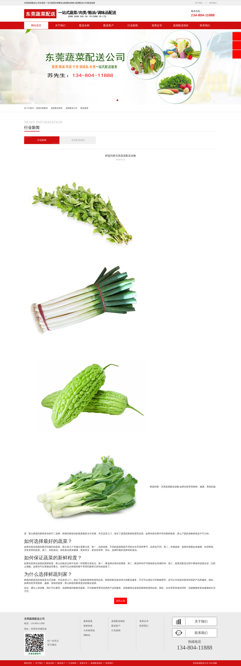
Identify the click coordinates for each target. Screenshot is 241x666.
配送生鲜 (84, 25)
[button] (117, 100)
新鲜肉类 (87, 626)
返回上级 (120, 601)
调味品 (86, 635)
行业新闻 (132, 25)
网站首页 (36, 25)
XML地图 (213, 663)
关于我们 (199, 3)
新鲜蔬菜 (87, 621)
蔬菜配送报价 (181, 25)
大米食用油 (89, 630)
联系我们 (213, 3)
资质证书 (157, 25)
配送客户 (108, 25)
